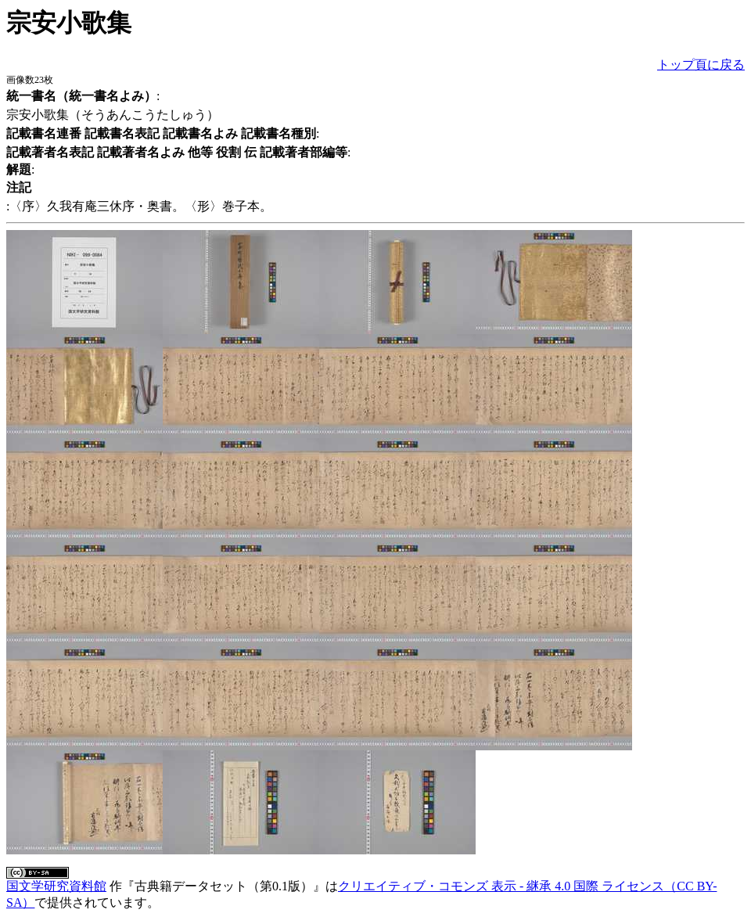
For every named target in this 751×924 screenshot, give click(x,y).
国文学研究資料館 (56, 886)
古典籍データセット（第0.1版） (224, 886)
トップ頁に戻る (701, 64)
